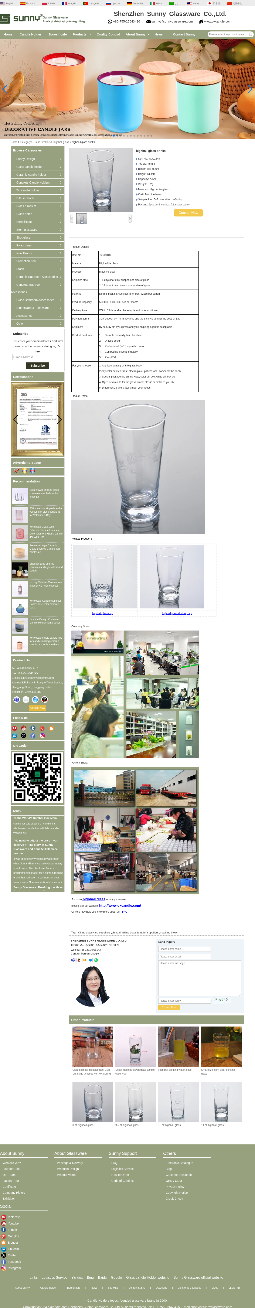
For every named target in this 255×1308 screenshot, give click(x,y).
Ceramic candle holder (31, 174)
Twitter (11, 1255)
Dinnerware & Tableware (32, 308)
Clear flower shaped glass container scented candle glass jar (44, 493)
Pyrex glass (24, 245)
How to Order (120, 1174)
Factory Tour (11, 1180)
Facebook (11, 1261)
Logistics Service (122, 1169)
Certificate (9, 1186)
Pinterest (11, 1217)
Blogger (11, 1242)
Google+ (11, 1236)
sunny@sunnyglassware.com (172, 21)
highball (89, 899)
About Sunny (136, 34)
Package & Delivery (70, 1163)
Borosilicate (57, 34)
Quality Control (108, 34)
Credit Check (174, 1198)
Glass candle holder (29, 166)
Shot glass (23, 237)
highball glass (61, 142)
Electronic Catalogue (179, 1163)
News (158, 34)
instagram (11, 1268)
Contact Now (37, 707)
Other (20, 323)
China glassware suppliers (94, 932)
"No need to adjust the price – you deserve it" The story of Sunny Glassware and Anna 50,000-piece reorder (35, 849)
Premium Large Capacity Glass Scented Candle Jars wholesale (45, 549)
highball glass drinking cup (177, 613)
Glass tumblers (42, 142)
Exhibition (9, 1198)
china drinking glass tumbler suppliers (135, 932)
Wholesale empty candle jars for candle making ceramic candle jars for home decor (46, 641)
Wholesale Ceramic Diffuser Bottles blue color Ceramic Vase (45, 604)
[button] (104, 136)
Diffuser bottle (25, 198)
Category (25, 142)
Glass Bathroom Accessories (35, 300)
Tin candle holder (27, 190)
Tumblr (11, 1230)
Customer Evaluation (179, 1174)
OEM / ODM (174, 1180)
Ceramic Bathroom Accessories (37, 277)
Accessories (24, 315)
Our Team (9, 1174)
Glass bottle (24, 214)
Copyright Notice (177, 1192)
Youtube (11, 1223)
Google (116, 1277)
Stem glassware (27, 229)
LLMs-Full (234, 1287)
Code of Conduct (122, 1180)
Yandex (77, 1277)
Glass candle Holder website (147, 1277)
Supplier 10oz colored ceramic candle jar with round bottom (46, 567)
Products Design (68, 1169)
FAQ (125, 911)
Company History (14, 1192)
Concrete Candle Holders (33, 182)
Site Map (113, 1287)
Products (79, 34)
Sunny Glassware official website (198, 1277)
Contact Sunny (184, 34)
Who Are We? (12, 1163)
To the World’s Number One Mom (35, 820)
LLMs (215, 1287)
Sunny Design (25, 159)
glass (101, 899)
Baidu (102, 1277)
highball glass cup (102, 613)
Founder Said (11, 1169)
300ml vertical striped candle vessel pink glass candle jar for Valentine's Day (46, 512)
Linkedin (11, 1249)
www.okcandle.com (217, 21)
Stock (20, 269)
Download (161, 1287)
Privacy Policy (175, 1186)
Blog (169, 1169)
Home (8, 34)
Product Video (66, 1174)
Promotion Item (26, 261)
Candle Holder (30, 34)
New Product (24, 253)
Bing (90, 1277)
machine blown (169, 932)
